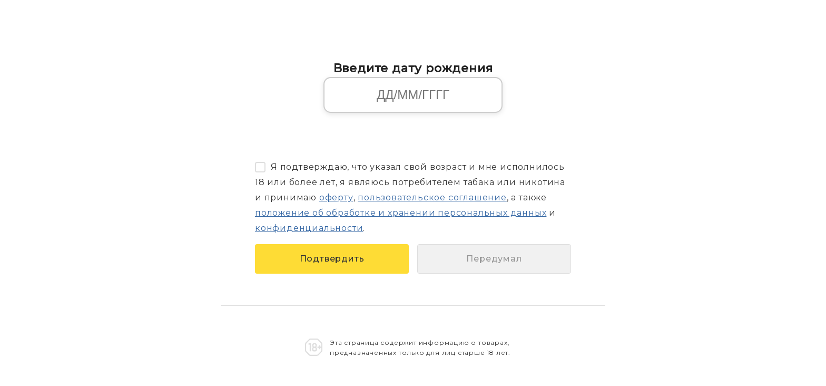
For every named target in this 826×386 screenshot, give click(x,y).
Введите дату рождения (413, 68)
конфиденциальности (309, 228)
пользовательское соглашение (432, 197)
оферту (336, 197)
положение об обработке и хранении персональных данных (400, 213)
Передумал (494, 259)
